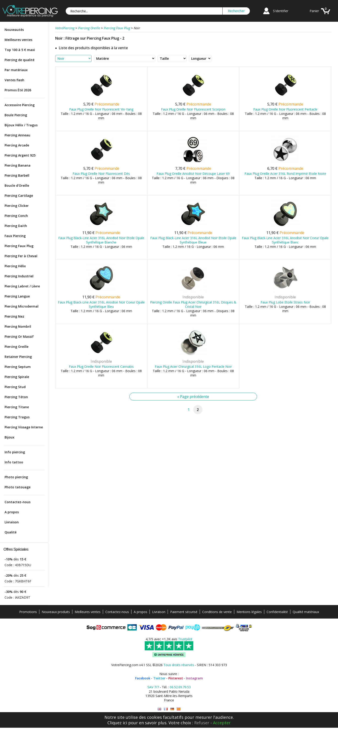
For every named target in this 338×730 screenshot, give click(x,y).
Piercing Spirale (17, 377)
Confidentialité (277, 612)
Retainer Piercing (18, 356)
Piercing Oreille (16, 346)
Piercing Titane (17, 407)
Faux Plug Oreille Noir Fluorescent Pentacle (285, 109)
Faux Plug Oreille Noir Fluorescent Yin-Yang (101, 109)
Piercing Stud (15, 387)
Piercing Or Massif (19, 336)
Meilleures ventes (18, 40)
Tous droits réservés (179, 665)
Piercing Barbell (17, 175)
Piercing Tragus (17, 417)
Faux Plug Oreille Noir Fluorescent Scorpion (193, 109)
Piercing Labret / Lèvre (22, 286)
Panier (314, 11)
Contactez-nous (17, 502)
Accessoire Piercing (20, 105)
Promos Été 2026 (18, 90)
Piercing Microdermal (21, 306)
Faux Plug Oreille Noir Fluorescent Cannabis (101, 366)
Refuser (201, 722)
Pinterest (175, 678)
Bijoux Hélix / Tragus (21, 125)
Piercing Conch (16, 216)
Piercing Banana (17, 165)
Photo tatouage (17, 487)
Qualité (10, 532)
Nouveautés (14, 29)
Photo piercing (16, 477)
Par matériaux (16, 70)
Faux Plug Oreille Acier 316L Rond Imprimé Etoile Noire (285, 173)
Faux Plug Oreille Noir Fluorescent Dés (101, 173)
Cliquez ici (117, 722)
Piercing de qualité (19, 60)
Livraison (12, 522)
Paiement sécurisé (183, 612)
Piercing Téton (16, 397)
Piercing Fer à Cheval (21, 256)
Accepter (222, 722)
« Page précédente (193, 396)
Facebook (142, 678)
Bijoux (9, 437)
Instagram (194, 678)
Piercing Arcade (17, 145)
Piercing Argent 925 (20, 155)
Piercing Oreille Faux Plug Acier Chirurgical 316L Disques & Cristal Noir (193, 304)
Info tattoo (14, 462)
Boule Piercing (16, 115)
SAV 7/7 (153, 687)
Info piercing (15, 452)
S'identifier (280, 11)
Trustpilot (185, 639)
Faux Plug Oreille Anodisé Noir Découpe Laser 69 (193, 173)
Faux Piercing (15, 236)
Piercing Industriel (19, 276)
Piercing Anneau (17, 135)
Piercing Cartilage (19, 195)
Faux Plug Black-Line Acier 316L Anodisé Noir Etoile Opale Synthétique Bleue (193, 240)
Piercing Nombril (18, 326)
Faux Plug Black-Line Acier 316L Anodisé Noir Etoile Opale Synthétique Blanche (101, 240)
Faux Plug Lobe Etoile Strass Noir (285, 302)
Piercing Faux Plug (19, 246)
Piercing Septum (18, 367)
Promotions (28, 612)
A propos (12, 512)
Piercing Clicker (17, 205)
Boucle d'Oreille (17, 185)
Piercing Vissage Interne (24, 427)
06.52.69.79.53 (180, 687)
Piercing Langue (17, 296)
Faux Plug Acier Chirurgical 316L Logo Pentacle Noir (193, 366)
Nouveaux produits (56, 612)
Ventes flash (14, 80)
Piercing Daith (16, 226)
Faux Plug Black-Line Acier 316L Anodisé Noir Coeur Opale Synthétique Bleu (101, 304)
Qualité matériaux (306, 612)
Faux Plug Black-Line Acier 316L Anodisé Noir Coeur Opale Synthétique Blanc (285, 240)
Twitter (159, 678)
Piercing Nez (14, 316)
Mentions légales (249, 612)
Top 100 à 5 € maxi (20, 50)
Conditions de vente (217, 612)
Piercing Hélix (15, 266)
